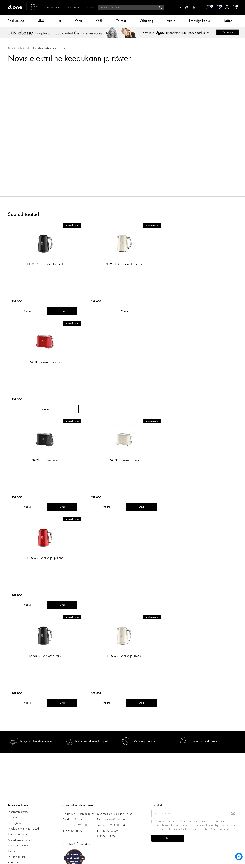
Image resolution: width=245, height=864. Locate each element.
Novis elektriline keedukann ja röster (48, 48)
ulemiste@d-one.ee (115, 819)
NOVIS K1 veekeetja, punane (45, 558)
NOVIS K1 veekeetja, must (45, 656)
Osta (62, 311)
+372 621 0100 (79, 825)
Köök (99, 20)
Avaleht (11, 48)
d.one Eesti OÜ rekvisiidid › (76, 844)
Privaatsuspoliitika (16, 856)
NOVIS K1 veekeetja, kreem (124, 656)
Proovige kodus (199, 20)
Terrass (121, 20)
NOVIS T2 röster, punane (45, 362)
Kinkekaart (13, 862)
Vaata (27, 311)
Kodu (78, 20)
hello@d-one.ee (78, 819)
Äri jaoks (90, 7)
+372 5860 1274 (115, 825)
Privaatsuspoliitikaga (219, 829)
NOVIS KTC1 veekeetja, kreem (124, 264)
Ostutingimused (16, 823)
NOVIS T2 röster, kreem (124, 460)
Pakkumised (16, 20)
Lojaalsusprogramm (18, 811)
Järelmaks (13, 817)
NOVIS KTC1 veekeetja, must (45, 264)
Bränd (228, 20)
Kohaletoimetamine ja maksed (23, 828)
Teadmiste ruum (74, 7)
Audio (171, 20)
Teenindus (13, 851)
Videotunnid (23, 48)
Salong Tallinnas (54, 7)
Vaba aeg (146, 20)
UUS (41, 20)
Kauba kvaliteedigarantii (20, 840)
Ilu (59, 20)
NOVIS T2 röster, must (45, 460)
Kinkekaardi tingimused (20, 845)
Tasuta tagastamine (18, 834)
